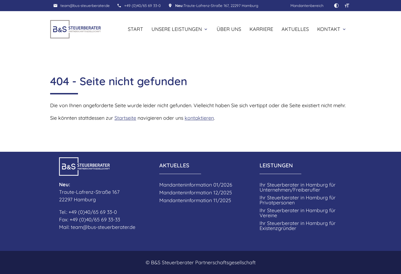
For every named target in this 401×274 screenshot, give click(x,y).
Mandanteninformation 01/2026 (195, 184)
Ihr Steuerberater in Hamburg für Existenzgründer (298, 226)
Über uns (229, 29)
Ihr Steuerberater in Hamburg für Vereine (298, 213)
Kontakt (328, 29)
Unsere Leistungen (176, 29)
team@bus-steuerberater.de (85, 5)
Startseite (125, 118)
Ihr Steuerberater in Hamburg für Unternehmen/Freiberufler (298, 187)
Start (135, 29)
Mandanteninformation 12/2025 (195, 192)
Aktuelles (295, 29)
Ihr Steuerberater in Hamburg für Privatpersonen (298, 200)
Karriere (261, 29)
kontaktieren (199, 118)
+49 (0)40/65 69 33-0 (142, 5)
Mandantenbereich (307, 5)
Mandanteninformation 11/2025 (195, 200)
